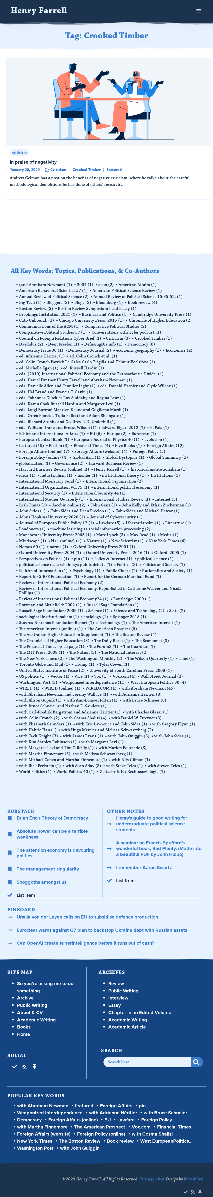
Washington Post (38, 675)
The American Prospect (113, 623)
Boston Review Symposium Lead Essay (97, 308)
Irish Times (33, 501)
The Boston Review (136, 628)
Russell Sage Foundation (113, 599)
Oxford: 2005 (171, 548)
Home (23, 1025)
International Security (43, 489)
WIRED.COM (101, 681)
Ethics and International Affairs (52, 431)
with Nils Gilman (131, 751)
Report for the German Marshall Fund (123, 571)
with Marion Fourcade (123, 740)
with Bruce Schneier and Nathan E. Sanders (63, 699)
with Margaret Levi (103, 734)
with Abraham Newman (149, 681)
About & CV (30, 1003)
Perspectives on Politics (44, 554)
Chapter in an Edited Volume (139, 1003)
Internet (167, 495)
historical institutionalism (159, 466)
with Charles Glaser (147, 704)
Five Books (129, 443)
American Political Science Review (127, 290)
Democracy (142, 343)
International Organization (114, 478)
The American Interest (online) (51, 623)
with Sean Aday (84, 757)
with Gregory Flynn (174, 716)
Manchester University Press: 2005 (55, 530)
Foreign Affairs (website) (101, 448)
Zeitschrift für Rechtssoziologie (133, 763)
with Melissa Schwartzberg (104, 745)
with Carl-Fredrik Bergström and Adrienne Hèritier (70, 704)
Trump (85, 658)
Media (170, 530)
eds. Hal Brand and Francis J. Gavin (56, 390)
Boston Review (36, 308)
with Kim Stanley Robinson (48, 734)
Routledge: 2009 (132, 593)
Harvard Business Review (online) (54, 466)
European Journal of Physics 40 (107, 437)
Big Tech (30, 302)
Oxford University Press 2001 (105, 542)
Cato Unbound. (36, 320)
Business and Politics (105, 314)
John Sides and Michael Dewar (148, 507)
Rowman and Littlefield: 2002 (50, 599)
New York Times (168, 536)
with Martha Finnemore (45, 745)
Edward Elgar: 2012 (124, 425)
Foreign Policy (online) (43, 454)
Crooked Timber (153, 337)
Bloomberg (110, 302)
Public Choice (122, 566)
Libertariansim (143, 519)
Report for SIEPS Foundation (49, 571)
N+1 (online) (66, 536)
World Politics (35, 763)
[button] (198, 10)
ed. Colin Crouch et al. (94, 355)
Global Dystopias (125, 454)
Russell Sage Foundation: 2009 (51, 605)
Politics (127, 560)
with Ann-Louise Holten (92, 693)
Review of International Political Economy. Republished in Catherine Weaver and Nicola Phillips (100, 585)
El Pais (160, 425)
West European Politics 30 (159, 675)
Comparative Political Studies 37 (53, 331)
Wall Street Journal (162, 669)
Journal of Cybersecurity (116, 513)
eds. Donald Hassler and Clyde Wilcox (139, 384)
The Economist (152, 634)
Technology (113, 617)
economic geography (139, 349)
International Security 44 (99, 489)
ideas (27, 472)
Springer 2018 (130, 611)
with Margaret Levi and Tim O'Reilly (56, 740)
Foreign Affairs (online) (44, 448)
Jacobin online (69, 501)
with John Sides (173, 728)
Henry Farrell (39, 10)
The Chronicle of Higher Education (54, 634)
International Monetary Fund (50, 478)
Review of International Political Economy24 (64, 593)
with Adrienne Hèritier (137, 687)
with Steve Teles (125, 757)
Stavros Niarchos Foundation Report (56, 617)
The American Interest (156, 617)
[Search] (197, 1053)
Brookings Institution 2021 (48, 314)
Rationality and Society (168, 566)
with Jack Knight (38, 728)
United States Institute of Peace (52, 664)
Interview (118, 989)
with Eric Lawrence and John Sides (112, 716)
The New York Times (41, 652)
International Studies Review (120, 495)
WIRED (29, 681)
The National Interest (125, 646)
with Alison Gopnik (40, 693)
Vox (102, 669)
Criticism (118, 337)
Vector (60, 669)
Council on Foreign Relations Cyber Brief (60, 337)
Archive (25, 989)
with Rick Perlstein (40, 757)
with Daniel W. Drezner (137, 710)
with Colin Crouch (39, 710)
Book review (143, 302)
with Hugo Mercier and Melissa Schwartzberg (108, 722)
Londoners (32, 525)
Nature (97, 536)
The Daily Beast (113, 634)
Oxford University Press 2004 (50, 548)
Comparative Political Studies (116, 326)
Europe (117, 431)
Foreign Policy (149, 448)
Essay (114, 996)
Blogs (83, 302)
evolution (157, 437)
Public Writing (32, 996)
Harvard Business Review (116, 460)
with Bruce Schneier (145, 693)
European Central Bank (44, 437)
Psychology (87, 566)
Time (187, 652)
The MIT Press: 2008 (42, 646)
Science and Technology (139, 605)
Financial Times (92, 443)
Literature (179, 519)
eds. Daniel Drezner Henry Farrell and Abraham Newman (76, 378)
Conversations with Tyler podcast (127, 331)
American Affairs (138, 285)
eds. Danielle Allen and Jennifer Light (57, 384)
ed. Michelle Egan (39, 367)
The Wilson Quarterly (151, 652)
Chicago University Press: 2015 (91, 320)
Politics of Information (43, 566)
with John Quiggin (129, 728)
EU (96, 431)
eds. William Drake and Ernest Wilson (58, 425)
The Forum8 (104, 640)
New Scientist (128, 536)
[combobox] (147, 1053)
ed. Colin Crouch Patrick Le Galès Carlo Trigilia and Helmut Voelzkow (87, 361)
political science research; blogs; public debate (65, 560)
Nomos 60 (32, 542)
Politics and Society (164, 560)
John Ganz (104, 501)
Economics (179, 349)
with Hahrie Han (38, 722)
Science (99, 605)
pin (82, 554)
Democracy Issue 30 (41, 349)
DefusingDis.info (104, 343)
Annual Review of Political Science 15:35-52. (138, 296)
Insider (88, 472)
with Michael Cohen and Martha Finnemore (63, 751)
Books (23, 1018)
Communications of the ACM (49, 326)
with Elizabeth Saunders (45, 716)
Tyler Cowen (115, 658)
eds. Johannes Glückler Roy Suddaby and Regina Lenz (72, 396)
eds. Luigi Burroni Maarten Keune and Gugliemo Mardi (74, 408)
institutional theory (125, 472)
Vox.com (124, 669)
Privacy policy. (152, 1170)
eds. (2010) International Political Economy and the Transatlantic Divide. (91, 372)
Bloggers (58, 302)
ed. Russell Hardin (84, 367)
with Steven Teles (168, 757)
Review (116, 974)
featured (31, 443)
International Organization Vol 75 (54, 484)
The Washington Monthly (96, 652)
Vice (82, 669)
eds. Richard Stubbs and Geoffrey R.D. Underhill (67, 419)
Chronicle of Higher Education (160, 320)
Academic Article (127, 1018)
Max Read (143, 530)
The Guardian (140, 640)
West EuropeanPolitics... (166, 1132)
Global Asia (87, 454)
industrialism (57, 472)
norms (59, 542)
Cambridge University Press (162, 314)
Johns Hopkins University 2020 (52, 513)
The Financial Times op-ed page (52, 640)
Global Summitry (169, 454)
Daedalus (31, 343)
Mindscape (33, 536)
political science (156, 554)
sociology (96, 611)
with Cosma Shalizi (86, 710)
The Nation (83, 646)
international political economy (127, 484)
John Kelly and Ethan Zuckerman (157, 501)
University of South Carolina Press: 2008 (131, 664)
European (144, 431)
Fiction (59, 443)
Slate (178, 605)
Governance (69, 460)
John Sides (32, 507)
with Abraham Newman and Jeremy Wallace (64, 687)
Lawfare (110, 519)
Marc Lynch (111, 530)
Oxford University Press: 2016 (118, 548)
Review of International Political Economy (61, 577)
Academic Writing (36, 1011)
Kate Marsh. (195, 1170)
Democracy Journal (90, 349)
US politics (32, 669)
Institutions (166, 472)
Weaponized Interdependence (94, 675)
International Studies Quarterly (52, 495)
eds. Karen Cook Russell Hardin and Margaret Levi (70, 402)
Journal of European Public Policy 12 (56, 519)
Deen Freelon (64, 343)
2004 (85, 285)
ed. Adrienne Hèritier (42, 355)
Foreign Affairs (166, 443)
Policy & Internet (114, 554)
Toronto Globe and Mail (44, 658)
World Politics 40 (76, 763)
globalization (35, 460)
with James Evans (83, 728)
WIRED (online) (63, 681)
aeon (106, 285)
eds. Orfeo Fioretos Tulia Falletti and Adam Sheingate (72, 413)
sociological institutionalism (49, 611)
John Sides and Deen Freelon (81, 507)
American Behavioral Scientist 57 (53, 290)
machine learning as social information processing (101, 525)
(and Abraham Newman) (45, 285)
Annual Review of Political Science (54, 296)
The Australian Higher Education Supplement (65, 628)
